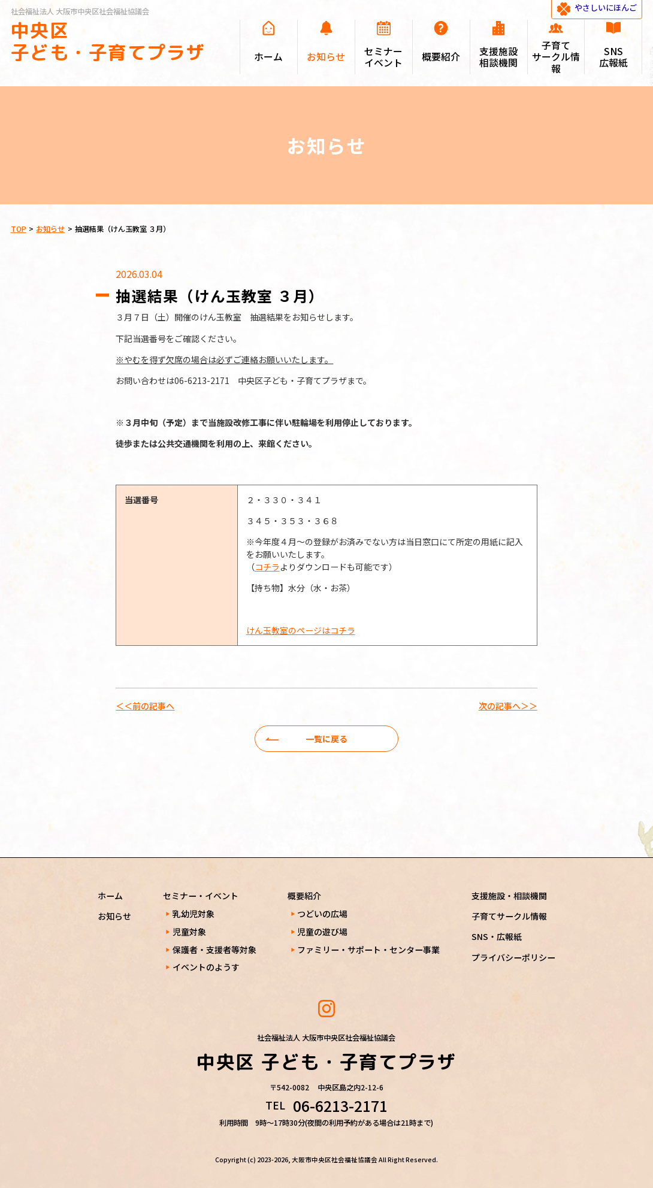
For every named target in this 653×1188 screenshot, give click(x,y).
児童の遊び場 (322, 932)
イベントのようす (206, 967)
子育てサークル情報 (509, 916)
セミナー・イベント (200, 896)
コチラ (267, 567)
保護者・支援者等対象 (214, 950)
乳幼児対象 (193, 914)
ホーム (110, 896)
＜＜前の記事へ (145, 706)
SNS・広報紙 (496, 936)
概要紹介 (304, 896)
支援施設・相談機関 (509, 896)
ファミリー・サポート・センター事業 (368, 950)
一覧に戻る (326, 739)
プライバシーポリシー (513, 957)
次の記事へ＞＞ (508, 706)
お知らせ (114, 916)
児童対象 (189, 932)
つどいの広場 (322, 914)
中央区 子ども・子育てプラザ (108, 41)
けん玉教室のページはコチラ (300, 630)
